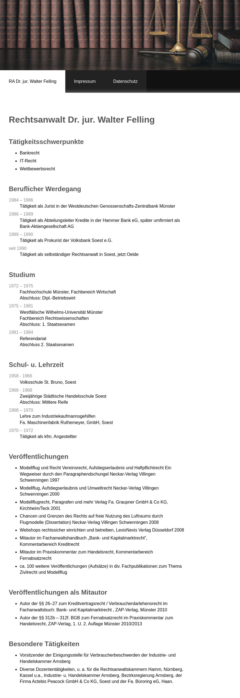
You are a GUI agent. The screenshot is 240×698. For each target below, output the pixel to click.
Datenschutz (125, 81)
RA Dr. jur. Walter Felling (33, 81)
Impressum (85, 81)
